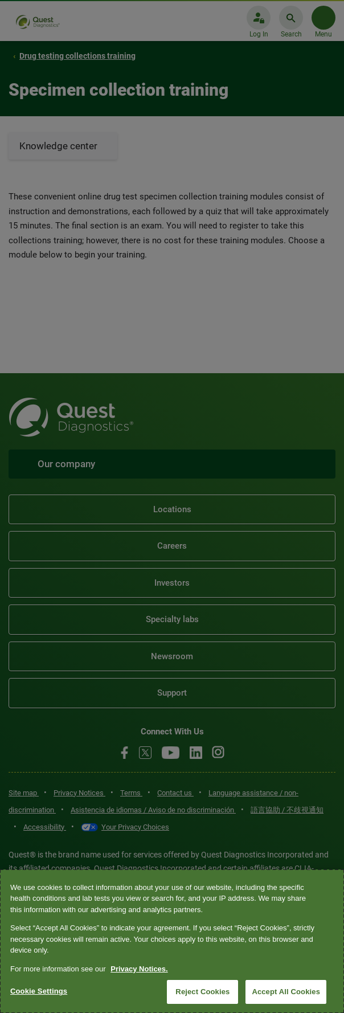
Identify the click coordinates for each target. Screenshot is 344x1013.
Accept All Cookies (286, 991)
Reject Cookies (202, 991)
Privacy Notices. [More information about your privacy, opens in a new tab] (138, 969)
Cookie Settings (38, 991)
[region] (172, 941)
